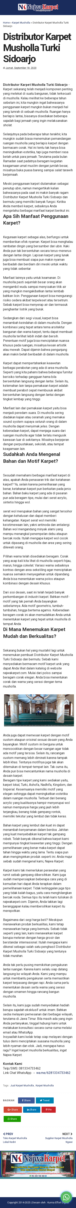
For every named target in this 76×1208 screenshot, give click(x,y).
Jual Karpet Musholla (22, 1085)
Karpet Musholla (21, 22)
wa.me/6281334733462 (53, 1073)
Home (6, 22)
